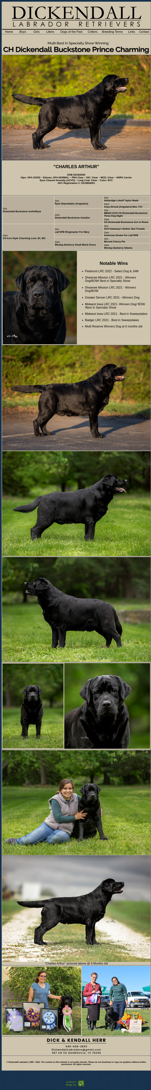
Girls (36, 31)
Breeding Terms (112, 31)
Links (131, 31)
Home (9, 31)
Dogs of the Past (71, 31)
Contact (144, 31)
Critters (93, 31)
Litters (50, 31)
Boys (23, 31)
